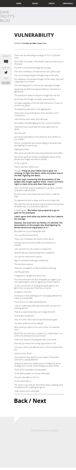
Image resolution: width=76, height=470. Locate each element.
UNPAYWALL (68, 3)
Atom (8, 83)
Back (21, 401)
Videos (52, 3)
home (18, 3)
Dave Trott (42, 43)
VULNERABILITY (34, 34)
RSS (3, 83)
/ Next (37, 401)
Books (35, 3)
